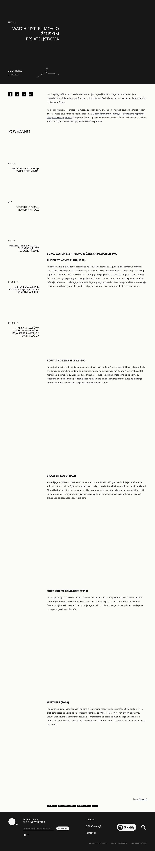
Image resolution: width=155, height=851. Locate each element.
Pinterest (143, 799)
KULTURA (12, 22)
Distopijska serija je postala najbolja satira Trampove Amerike (24, 289)
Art (10, 202)
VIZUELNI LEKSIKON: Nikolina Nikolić (28, 208)
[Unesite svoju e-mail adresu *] (38, 828)
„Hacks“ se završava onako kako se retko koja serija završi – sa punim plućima (25, 331)
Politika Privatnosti (98, 844)
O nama (90, 819)
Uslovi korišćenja (139, 844)
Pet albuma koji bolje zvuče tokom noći (25, 170)
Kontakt (91, 833)
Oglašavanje (93, 826)
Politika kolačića (119, 844)
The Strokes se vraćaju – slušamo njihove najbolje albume (24, 248)
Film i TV (13, 282)
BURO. (18, 70)
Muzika (11, 163)
